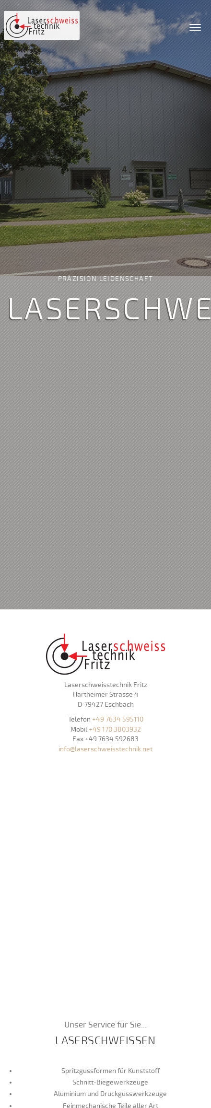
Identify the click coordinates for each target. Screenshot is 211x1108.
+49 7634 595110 (117, 719)
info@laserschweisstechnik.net (105, 749)
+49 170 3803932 (115, 729)
